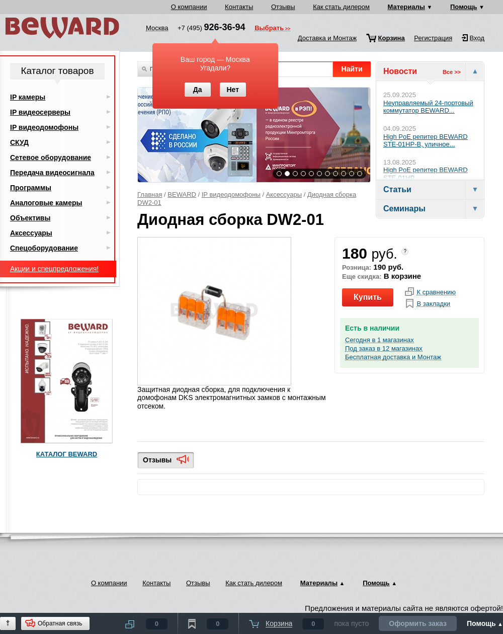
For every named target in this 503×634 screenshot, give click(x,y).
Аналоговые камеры (46, 203)
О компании (189, 7)
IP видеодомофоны (231, 194)
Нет (232, 90)
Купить (368, 297)
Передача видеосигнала (52, 173)
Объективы (30, 218)
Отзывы (283, 7)
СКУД (19, 142)
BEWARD (181, 194)
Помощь (463, 7)
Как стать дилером (341, 7)
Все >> (452, 72)
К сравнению (436, 292)
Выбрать (269, 28)
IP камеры (27, 97)
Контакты (239, 7)
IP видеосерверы (40, 112)
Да (197, 90)
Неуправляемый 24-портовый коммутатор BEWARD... (428, 107)
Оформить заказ (418, 623)
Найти (352, 69)
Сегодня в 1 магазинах (379, 340)
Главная (149, 194)
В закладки (433, 304)
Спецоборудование (44, 248)
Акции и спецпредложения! (54, 269)
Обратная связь (60, 623)
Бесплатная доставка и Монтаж (393, 357)
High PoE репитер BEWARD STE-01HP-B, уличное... (425, 140)
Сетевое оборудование (50, 157)
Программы (30, 188)
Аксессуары (284, 194)
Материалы (406, 7)
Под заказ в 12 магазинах (384, 349)
